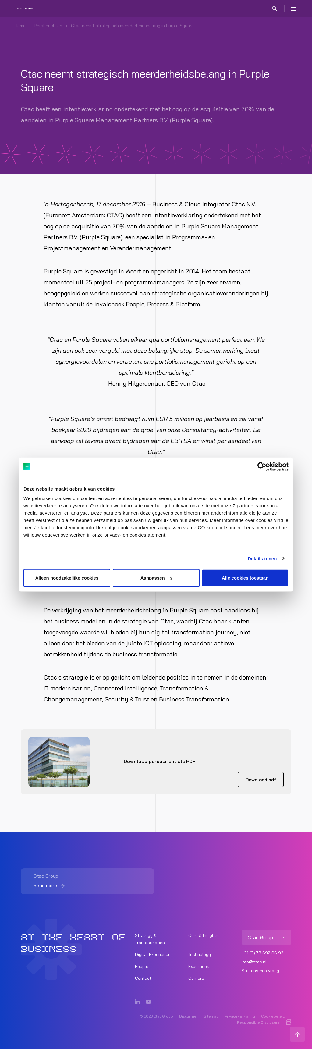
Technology (199, 954)
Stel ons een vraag (260, 970)
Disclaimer (188, 1016)
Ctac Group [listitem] (260, 937)
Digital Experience (153, 954)
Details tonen (262, 558)
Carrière (196, 978)
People (141, 966)
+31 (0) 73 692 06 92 (262, 953)
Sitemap (211, 1016)
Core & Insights (203, 935)
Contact (143, 978)
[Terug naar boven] (297, 1034)
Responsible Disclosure (258, 1022)
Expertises (198, 966)
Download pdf (261, 780)
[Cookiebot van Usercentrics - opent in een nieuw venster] (262, 466)
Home (20, 25)
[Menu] (293, 8)
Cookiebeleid (273, 1016)
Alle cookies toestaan (245, 577)
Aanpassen (156, 577)
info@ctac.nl (254, 962)
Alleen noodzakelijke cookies (67, 577)
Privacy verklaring (240, 1016)
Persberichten (48, 25)
